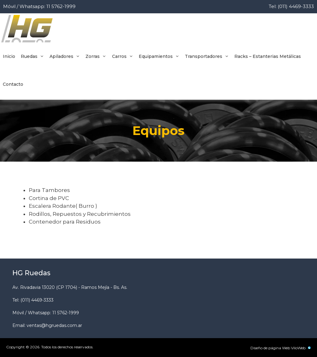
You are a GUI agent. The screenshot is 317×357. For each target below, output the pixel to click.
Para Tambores (49, 190)
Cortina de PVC (49, 198)
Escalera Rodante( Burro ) (63, 206)
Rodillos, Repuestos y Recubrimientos (80, 214)
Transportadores (208, 56)
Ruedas (34, 56)
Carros (124, 56)
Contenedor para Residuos (65, 222)
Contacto (13, 84)
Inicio (9, 56)
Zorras (97, 56)
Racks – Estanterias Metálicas (267, 56)
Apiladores (66, 56)
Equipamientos (160, 56)
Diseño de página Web (270, 348)
